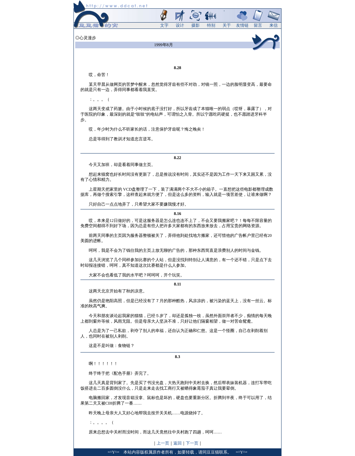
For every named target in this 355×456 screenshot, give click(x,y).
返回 (177, 443)
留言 (258, 25)
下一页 (192, 443)
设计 (180, 25)
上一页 (163, 443)
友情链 (242, 25)
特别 (211, 25)
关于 (227, 25)
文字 (164, 25)
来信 (273, 25)
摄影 (195, 25)
